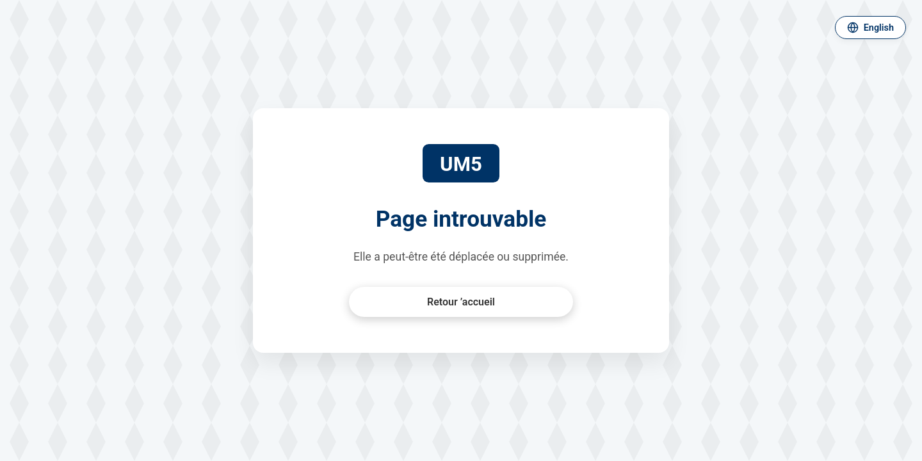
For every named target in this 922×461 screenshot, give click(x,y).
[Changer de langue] (870, 27)
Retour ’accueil (461, 302)
